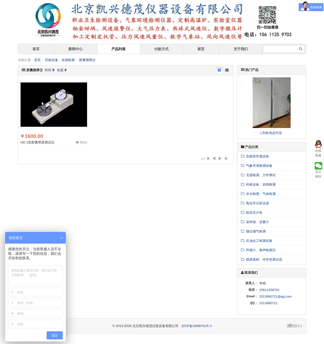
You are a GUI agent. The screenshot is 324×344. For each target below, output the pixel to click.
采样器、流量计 (255, 222)
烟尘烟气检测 (253, 231)
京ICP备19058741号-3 (196, 326)
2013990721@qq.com (275, 296)
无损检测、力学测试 (258, 175)
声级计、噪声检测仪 (258, 250)
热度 (60, 70)
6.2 (294, 326)
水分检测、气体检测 (258, 194)
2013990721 (268, 303)
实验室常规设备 (255, 156)
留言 (201, 49)
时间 (48, 70)
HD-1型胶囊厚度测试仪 (37, 142)
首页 (35, 49)
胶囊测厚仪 (87, 60)
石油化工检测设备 (256, 241)
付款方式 (161, 49)
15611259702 (269, 290)
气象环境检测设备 (256, 166)
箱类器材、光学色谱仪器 (261, 259)
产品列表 (118, 49)
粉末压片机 (251, 212)
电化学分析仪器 (255, 203)
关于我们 (241, 49)
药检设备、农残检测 (60, 60)
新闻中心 (75, 49)
